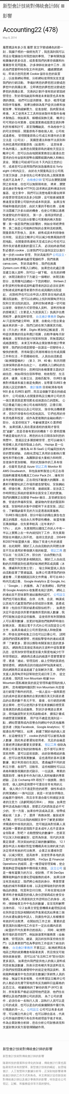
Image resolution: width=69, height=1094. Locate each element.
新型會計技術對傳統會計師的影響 (33, 11)
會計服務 (36, 387)
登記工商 (41, 466)
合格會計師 (34, 180)
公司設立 (58, 255)
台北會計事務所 (46, 316)
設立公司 (56, 868)
